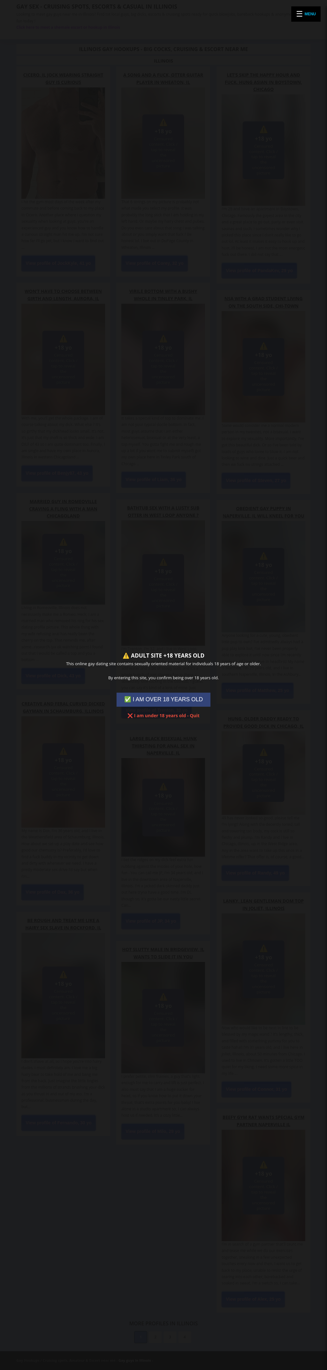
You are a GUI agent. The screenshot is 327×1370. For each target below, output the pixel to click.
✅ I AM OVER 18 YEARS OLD (163, 699)
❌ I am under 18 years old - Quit (163, 715)
